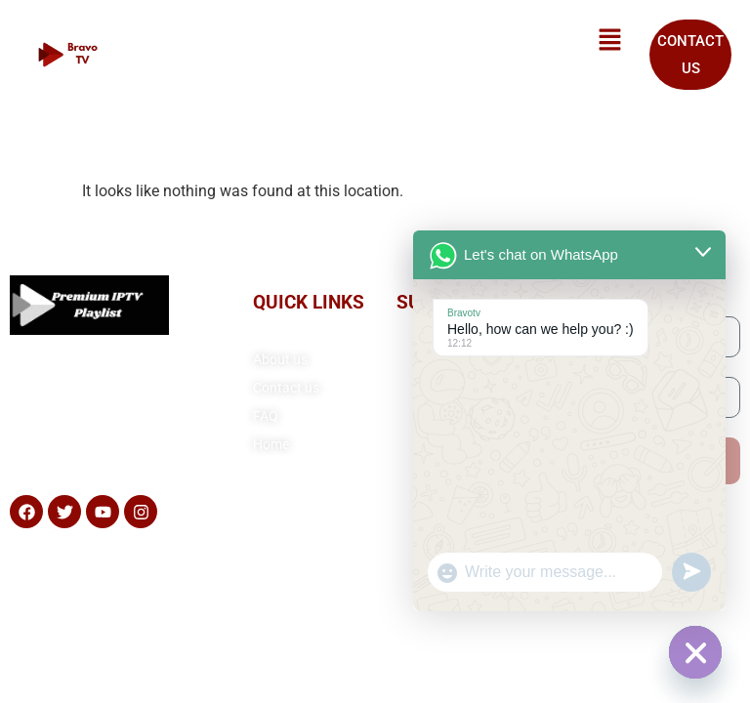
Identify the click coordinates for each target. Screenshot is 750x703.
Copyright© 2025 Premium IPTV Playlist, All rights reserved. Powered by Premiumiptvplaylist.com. (375, 585)
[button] (610, 41)
